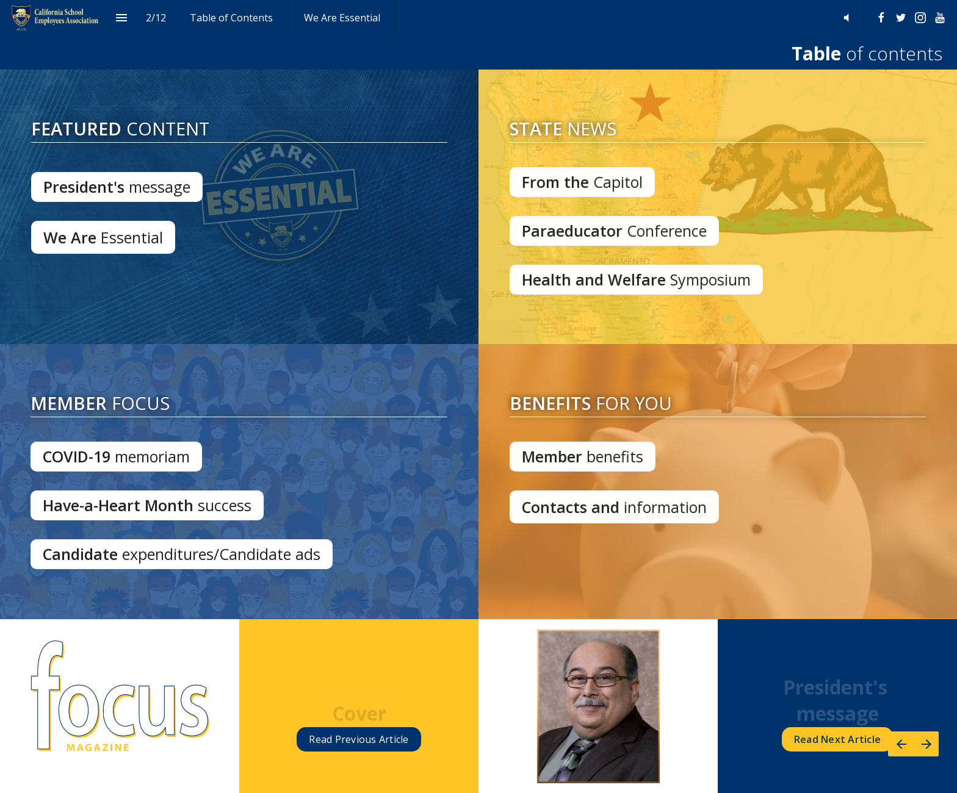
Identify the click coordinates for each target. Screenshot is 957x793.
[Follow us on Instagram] (920, 17)
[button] (846, 17)
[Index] (121, 17)
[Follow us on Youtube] (939, 17)
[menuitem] (231, 17)
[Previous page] (901, 743)
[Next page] (926, 743)
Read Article (358, 739)
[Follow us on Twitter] (900, 17)
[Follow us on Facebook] (881, 17)
